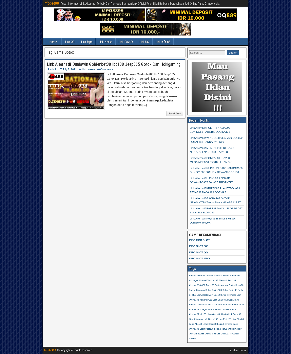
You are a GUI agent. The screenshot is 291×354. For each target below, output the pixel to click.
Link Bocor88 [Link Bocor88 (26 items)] (234, 314)
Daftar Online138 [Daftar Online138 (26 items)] (214, 290)
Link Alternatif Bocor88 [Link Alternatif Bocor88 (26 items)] (229, 304)
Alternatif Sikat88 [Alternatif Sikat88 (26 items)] (197, 285)
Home (53, 42)
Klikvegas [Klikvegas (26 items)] (230, 300)
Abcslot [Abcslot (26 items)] (192, 275)
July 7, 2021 (69, 69)
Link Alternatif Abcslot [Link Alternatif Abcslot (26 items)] (207, 304)
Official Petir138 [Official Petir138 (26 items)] (212, 333)
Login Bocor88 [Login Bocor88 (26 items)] (210, 324)
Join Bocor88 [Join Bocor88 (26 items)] (215, 295)
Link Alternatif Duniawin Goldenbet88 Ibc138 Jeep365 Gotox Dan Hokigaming (113, 64)
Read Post (175, 113)
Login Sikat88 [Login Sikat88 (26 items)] (220, 329)
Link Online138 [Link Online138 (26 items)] (210, 319)
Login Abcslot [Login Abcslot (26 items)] (195, 324)
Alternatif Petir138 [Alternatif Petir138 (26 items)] (227, 280)
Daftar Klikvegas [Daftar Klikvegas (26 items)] (197, 290)
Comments (106, 69)
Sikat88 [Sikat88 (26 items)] (192, 338)
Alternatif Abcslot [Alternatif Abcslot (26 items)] (205, 275)
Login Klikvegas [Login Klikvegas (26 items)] (224, 324)
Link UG (144, 42)
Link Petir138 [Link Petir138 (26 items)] (225, 319)
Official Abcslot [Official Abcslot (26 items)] (235, 329)
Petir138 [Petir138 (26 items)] (235, 333)
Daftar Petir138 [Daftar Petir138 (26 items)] (229, 290)
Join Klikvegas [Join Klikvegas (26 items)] (229, 295)
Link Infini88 (162, 42)
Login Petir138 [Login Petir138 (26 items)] (207, 329)
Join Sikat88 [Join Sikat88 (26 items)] (219, 300)
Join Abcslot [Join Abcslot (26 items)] (203, 295)
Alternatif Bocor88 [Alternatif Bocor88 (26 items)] (222, 275)
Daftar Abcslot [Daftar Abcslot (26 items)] (221, 285)
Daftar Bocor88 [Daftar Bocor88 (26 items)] (236, 285)
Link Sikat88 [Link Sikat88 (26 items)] (238, 319)
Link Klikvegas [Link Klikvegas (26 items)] (196, 319)
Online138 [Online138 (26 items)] (226, 333)
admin (53, 69)
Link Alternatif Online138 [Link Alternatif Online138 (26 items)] (220, 309)
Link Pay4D (125, 42)
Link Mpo (87, 42)
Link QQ (70, 42)
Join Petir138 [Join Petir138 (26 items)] (206, 300)
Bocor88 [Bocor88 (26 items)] (210, 285)
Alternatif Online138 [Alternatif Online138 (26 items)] (208, 280)
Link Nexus (105, 42)
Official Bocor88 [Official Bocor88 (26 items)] (196, 333)
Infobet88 (51, 3)
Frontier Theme (237, 350)
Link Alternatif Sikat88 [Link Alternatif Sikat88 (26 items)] (217, 314)
